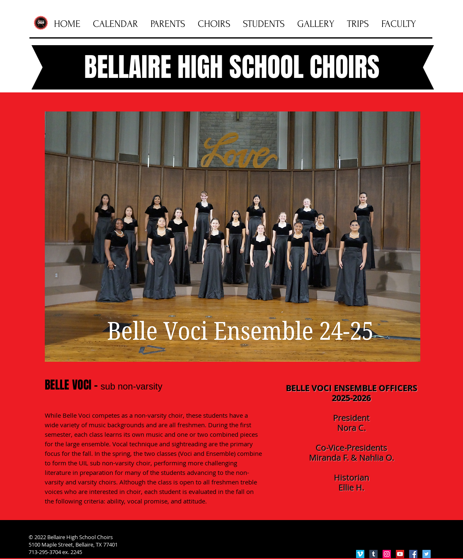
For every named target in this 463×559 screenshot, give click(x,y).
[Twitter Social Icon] (426, 554)
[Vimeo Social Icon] (360, 554)
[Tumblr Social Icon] (373, 554)
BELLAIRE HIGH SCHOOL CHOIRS (232, 67)
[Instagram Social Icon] (387, 554)
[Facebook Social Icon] (413, 554)
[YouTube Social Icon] (400, 554)
